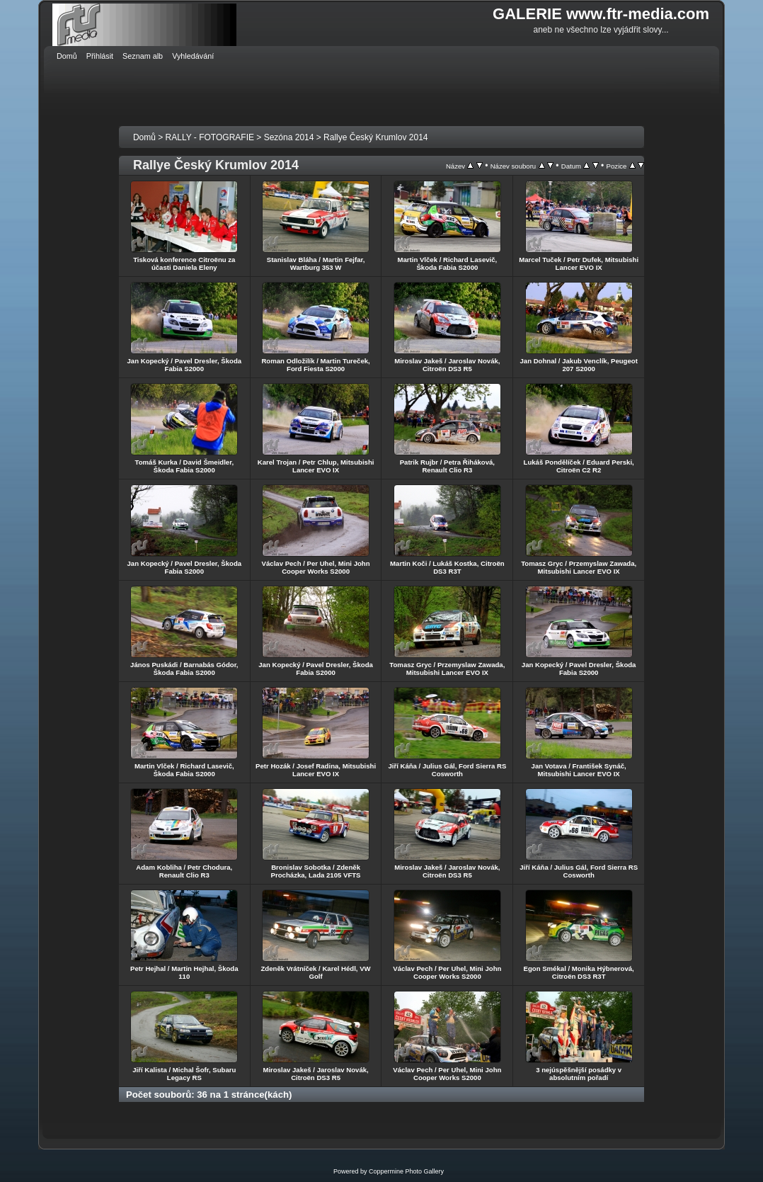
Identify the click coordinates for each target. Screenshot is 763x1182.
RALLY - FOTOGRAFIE (210, 137)
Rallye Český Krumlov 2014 (375, 137)
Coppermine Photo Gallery (406, 1171)
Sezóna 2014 (289, 137)
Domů (144, 137)
